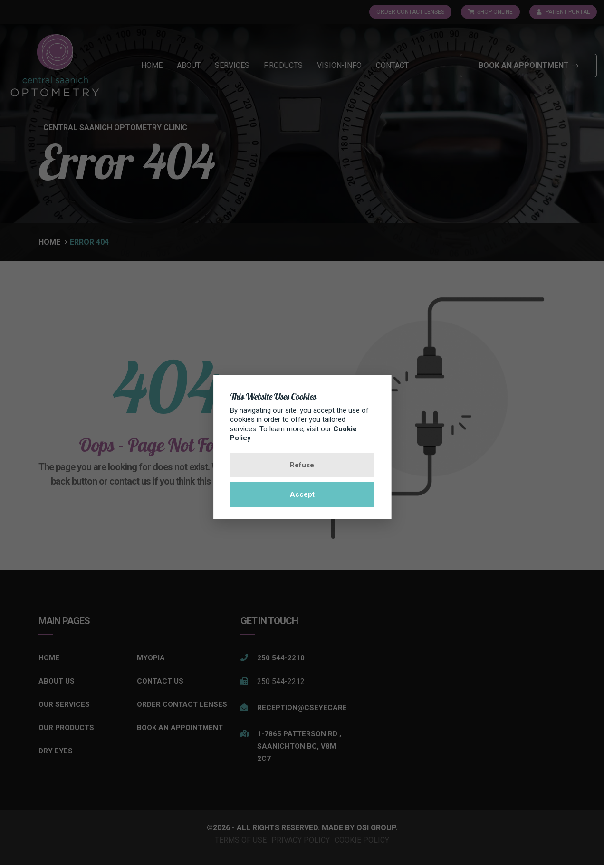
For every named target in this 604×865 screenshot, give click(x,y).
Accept (302, 494)
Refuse (302, 465)
